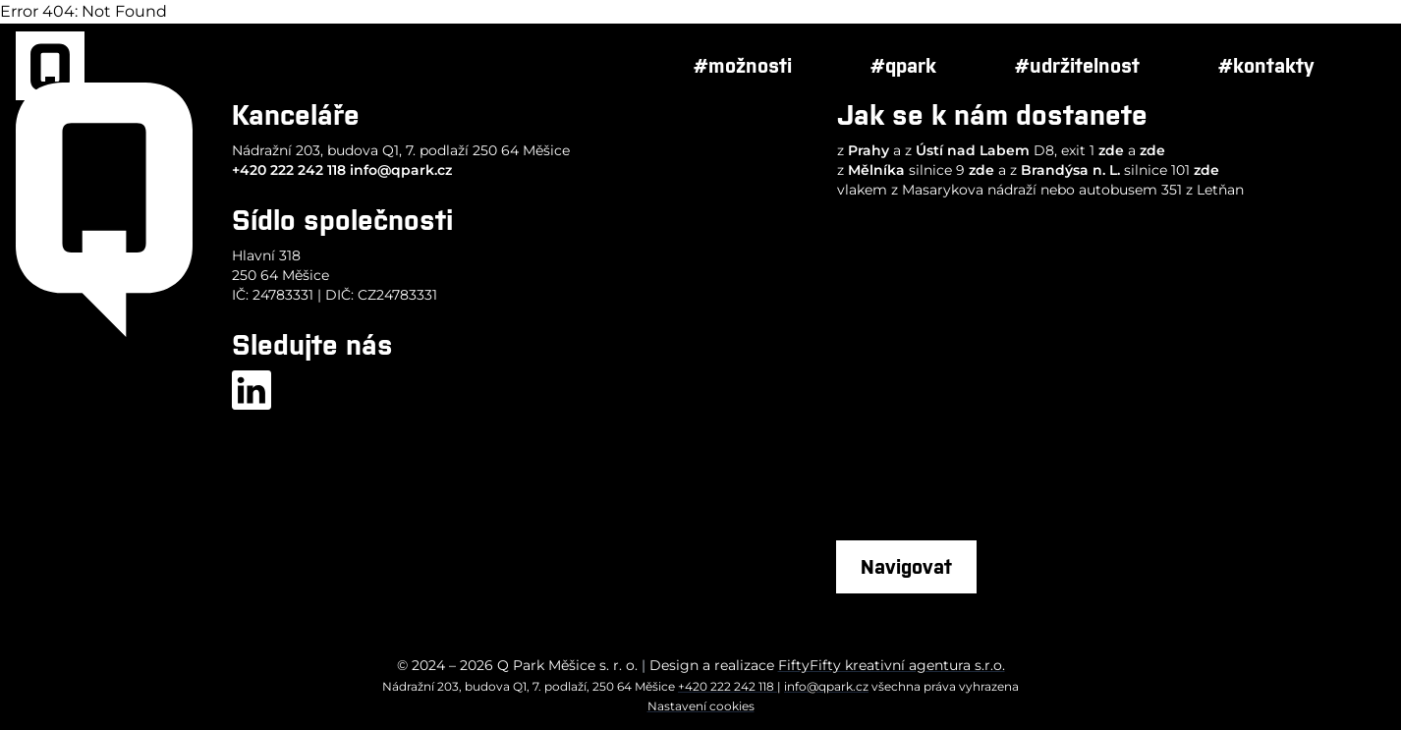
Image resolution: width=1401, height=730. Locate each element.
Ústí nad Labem (973, 150)
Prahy (868, 150)
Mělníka (876, 170)
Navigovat (906, 566)
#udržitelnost (1077, 65)
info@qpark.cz (401, 170)
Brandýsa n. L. (1070, 170)
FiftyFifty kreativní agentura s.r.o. (891, 665)
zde (1111, 150)
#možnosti (743, 65)
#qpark (903, 65)
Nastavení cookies (701, 706)
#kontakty (1266, 65)
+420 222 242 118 (289, 170)
